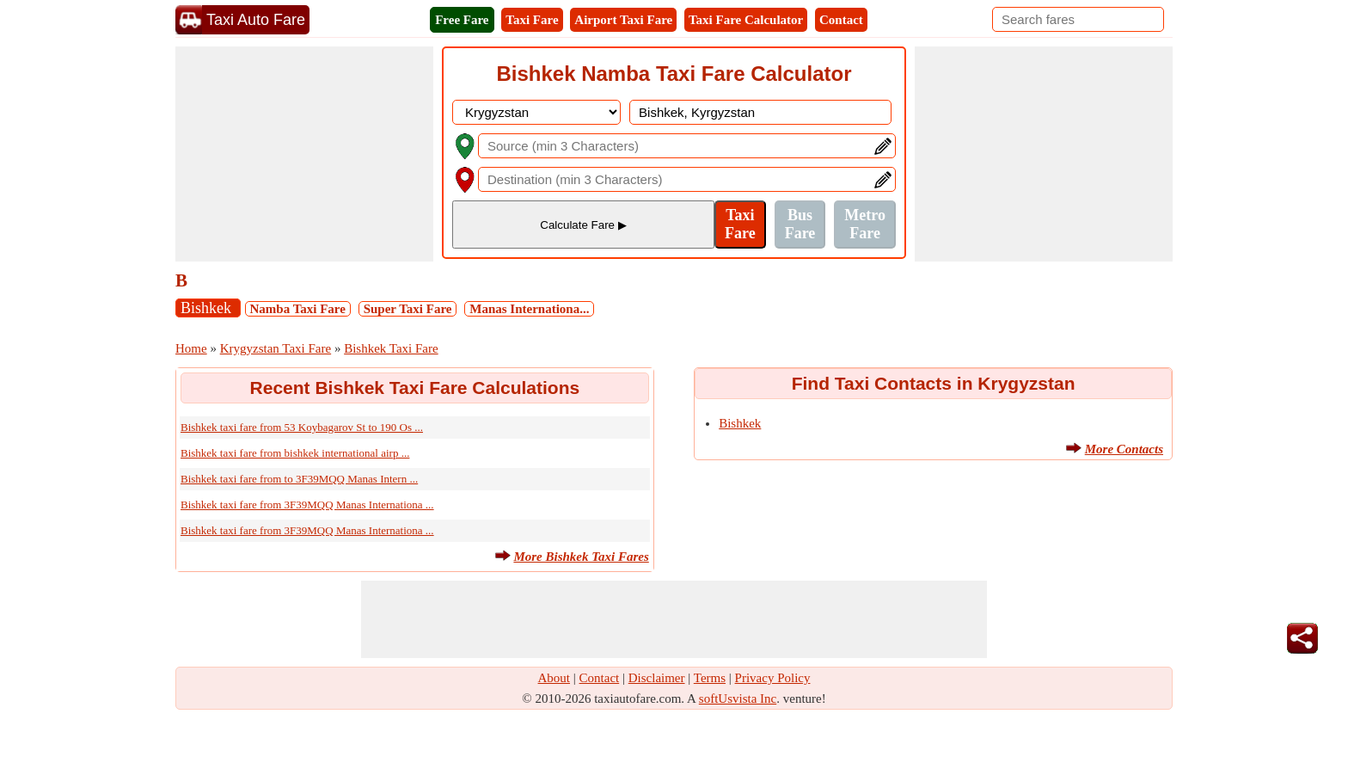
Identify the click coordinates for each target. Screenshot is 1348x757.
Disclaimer (656, 678)
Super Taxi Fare (408, 309)
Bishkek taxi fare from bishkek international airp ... (295, 452)
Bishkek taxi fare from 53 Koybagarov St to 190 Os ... (302, 427)
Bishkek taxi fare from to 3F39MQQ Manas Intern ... (299, 478)
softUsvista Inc (737, 698)
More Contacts (1124, 449)
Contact (841, 20)
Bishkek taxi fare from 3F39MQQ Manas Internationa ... (307, 504)
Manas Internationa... (529, 309)
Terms (710, 678)
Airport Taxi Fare (623, 20)
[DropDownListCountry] (536, 112)
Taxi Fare (532, 20)
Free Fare (461, 20)
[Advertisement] (304, 154)
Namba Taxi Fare (298, 309)
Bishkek (208, 308)
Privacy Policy (773, 678)
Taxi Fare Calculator (746, 20)
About (554, 678)
